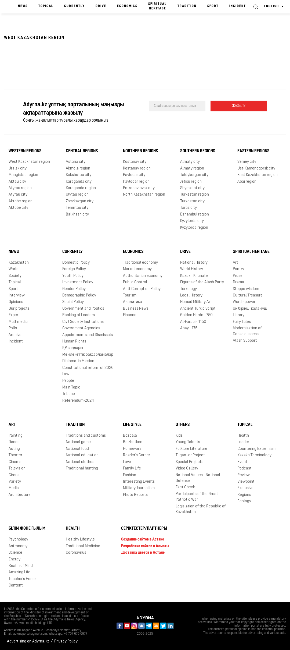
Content (16, 586)
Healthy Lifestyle (80, 540)
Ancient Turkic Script (198, 309)
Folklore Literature (191, 449)
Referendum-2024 (78, 401)
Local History (191, 296)
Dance (14, 442)
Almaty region (192, 169)
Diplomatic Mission (78, 361)
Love (127, 462)
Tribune (68, 394)
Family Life (132, 469)
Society (15, 276)
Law (65, 374)
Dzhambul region (194, 215)
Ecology (244, 501)
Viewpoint (246, 482)
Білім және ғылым (27, 529)
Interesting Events (139, 482)
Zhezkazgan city (79, 201)
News (23, 6)
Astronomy (18, 546)
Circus (14, 475)
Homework (132, 449)
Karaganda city (79, 182)
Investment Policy (77, 282)
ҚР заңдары (72, 348)
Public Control (135, 282)
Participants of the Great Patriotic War (197, 497)
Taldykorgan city (194, 175)
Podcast (244, 469)
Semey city (246, 162)
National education (82, 455)
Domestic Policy (76, 263)
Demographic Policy (79, 296)
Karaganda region (81, 188)
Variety (15, 482)
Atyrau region (20, 188)
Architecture (20, 495)
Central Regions (82, 151)
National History (194, 263)
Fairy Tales (242, 322)
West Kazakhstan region (29, 162)
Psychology (18, 540)
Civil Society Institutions (83, 322)
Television (17, 469)
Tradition (187, 6)
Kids (179, 436)
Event (242, 462)
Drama (238, 282)
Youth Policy (73, 276)
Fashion (129, 475)
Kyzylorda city (192, 221)
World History (191, 269)
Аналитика (132, 302)
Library (238, 315)
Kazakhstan (19, 263)
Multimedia (18, 322)
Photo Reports (135, 495)
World (14, 269)
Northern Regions (140, 151)
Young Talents (188, 442)
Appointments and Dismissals (87, 335)
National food (77, 449)
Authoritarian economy (142, 276)
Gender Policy (74, 289)
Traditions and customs (86, 436)
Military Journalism (139, 488)
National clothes (80, 462)
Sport (213, 6)
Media (14, 488)
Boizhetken (132, 442)
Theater (15, 455)
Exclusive (245, 488)
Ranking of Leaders (78, 315)
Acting (14, 449)
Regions (244, 495)
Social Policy (73, 302)
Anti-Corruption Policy (142, 289)
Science (15, 553)
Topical (45, 6)
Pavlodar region (136, 182)
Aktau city (17, 182)
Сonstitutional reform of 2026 (88, 368)
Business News (135, 309)
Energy (14, 559)
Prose (237, 276)
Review (243, 475)
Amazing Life (19, 572)
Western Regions (25, 151)
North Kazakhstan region (144, 195)
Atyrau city (18, 195)
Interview (17, 296)
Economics (127, 6)
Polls (13, 328)
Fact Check (185, 487)
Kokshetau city (78, 175)
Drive (101, 6)
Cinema (15, 462)
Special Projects (189, 462)
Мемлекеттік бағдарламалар (87, 355)
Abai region (246, 182)
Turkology (188, 289)
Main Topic (71, 388)
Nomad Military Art (196, 302)
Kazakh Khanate (194, 276)
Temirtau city (77, 208)
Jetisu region (191, 182)
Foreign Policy (74, 269)
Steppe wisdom (246, 289)
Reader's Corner (136, 455)
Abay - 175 (188, 328)
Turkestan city (192, 201)
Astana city (75, 162)
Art (235, 263)
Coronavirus (76, 553)
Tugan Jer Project (190, 455)
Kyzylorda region (194, 228)
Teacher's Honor (22, 579)
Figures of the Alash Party (202, 282)
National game (78, 442)
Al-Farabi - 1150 (193, 322)
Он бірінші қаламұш (250, 309)
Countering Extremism (256, 449)
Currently (74, 6)
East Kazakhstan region (257, 175)
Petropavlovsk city (139, 188)
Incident (237, 6)
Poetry (238, 269)
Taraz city (188, 208)
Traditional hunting (82, 469)
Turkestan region (194, 195)
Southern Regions (197, 151)
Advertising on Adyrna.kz (28, 642)
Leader (243, 442)
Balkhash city (77, 215)
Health (243, 436)
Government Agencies (81, 328)
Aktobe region (20, 201)
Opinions (16, 302)
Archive (15, 335)
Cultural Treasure (248, 296)
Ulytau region (77, 195)
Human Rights (74, 342)
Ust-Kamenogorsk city (256, 169)
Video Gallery (187, 469)
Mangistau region (23, 175)
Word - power (244, 302)
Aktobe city (18, 208)
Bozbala (130, 436)
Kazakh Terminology (254, 455)
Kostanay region (137, 169)
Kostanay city (134, 162)
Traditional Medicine (83, 546)
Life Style (132, 425)
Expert (14, 315)
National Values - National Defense (198, 478)
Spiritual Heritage (157, 6)
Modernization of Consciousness (247, 331)
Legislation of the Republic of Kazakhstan (201, 509)
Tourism (129, 296)
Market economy (137, 269)
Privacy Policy (66, 642)
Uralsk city (18, 169)
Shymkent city (192, 188)
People (68, 381)
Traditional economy (140, 263)
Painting (16, 436)
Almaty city (190, 162)
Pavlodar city (134, 175)
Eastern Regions (253, 151)
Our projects (19, 309)
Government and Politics (83, 309)
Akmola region (78, 169)
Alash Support (245, 341)
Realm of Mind (21, 566)
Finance (129, 315)
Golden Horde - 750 (196, 315)
